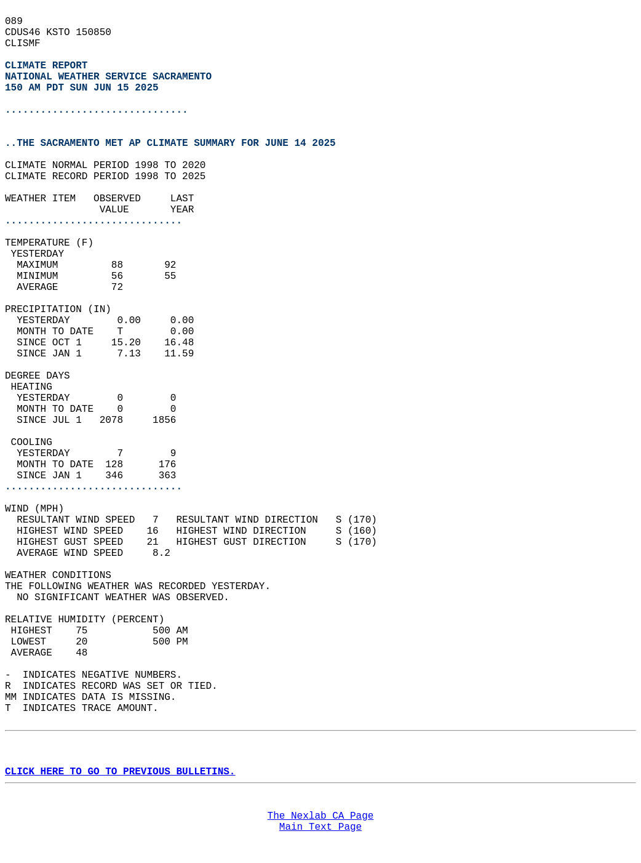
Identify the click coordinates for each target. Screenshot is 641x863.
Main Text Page (320, 827)
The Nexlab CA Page (321, 816)
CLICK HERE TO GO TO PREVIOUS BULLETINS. (120, 771)
